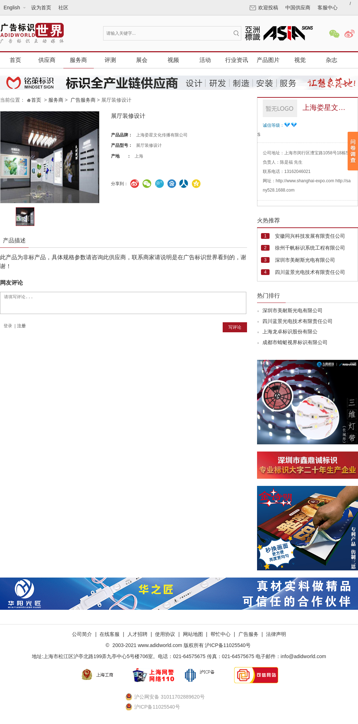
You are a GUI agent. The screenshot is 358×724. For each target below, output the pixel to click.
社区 (63, 7)
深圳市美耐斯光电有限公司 (305, 260)
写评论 (234, 327)
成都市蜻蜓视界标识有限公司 (295, 342)
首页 (15, 60)
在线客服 (110, 634)
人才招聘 (137, 634)
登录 (8, 325)
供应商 (46, 60)
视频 (173, 60)
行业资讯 (236, 60)
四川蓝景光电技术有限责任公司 (310, 272)
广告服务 (248, 634)
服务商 (78, 60)
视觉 (300, 60)
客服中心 (328, 7)
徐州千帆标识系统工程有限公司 (310, 248)
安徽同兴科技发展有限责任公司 (310, 236)
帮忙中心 (221, 634)
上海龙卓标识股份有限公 (290, 331)
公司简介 (82, 634)
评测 (110, 60)
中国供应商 (297, 7)
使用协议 (165, 634)
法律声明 (276, 634)
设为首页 (41, 7)
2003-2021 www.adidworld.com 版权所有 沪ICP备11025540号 (181, 645)
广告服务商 (83, 100)
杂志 (331, 60)
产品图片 (268, 60)
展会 (141, 60)
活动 (205, 60)
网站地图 (193, 634)
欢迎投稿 (264, 7)
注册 (21, 325)
